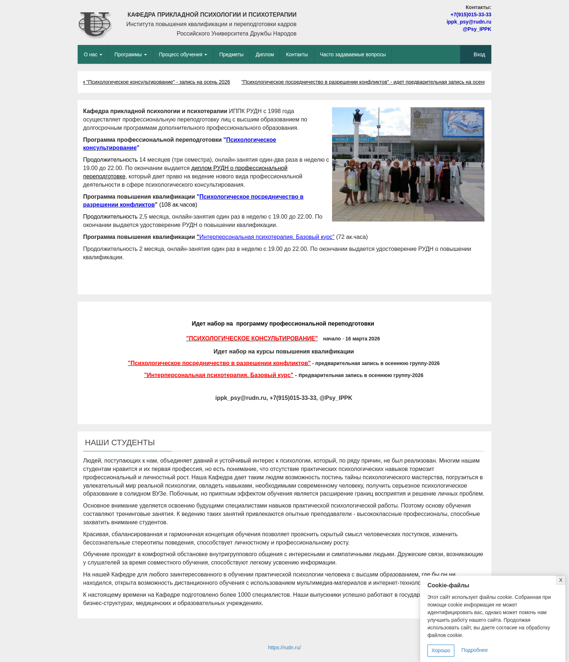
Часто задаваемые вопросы (353, 54)
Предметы (231, 54)
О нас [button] (93, 54)
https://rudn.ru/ (284, 647)
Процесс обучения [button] (183, 54)
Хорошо (440, 650)
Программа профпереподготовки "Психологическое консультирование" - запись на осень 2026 (120, 82)
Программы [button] (130, 54)
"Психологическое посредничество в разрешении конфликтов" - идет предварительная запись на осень (365, 82)
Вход (479, 54)
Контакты (297, 54)
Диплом (264, 54)
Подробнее (475, 650)
